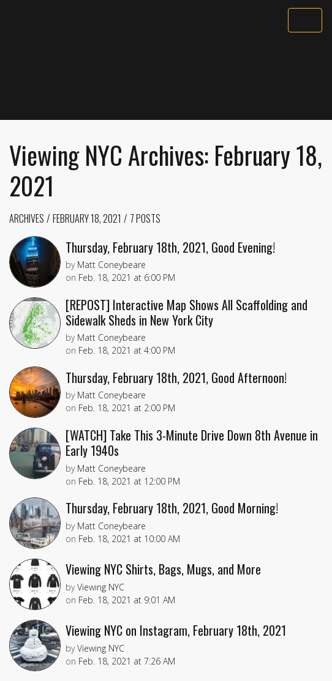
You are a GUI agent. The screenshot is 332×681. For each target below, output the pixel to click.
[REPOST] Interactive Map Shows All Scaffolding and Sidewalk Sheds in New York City (186, 312)
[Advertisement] (166, 77)
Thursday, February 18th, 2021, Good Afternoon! (176, 377)
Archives (26, 218)
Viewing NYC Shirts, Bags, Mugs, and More (163, 569)
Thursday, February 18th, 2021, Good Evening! (170, 247)
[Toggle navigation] (305, 20)
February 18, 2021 (87, 218)
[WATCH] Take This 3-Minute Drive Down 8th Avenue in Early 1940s (192, 443)
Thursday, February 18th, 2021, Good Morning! (172, 508)
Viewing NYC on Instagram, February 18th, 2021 (176, 630)
